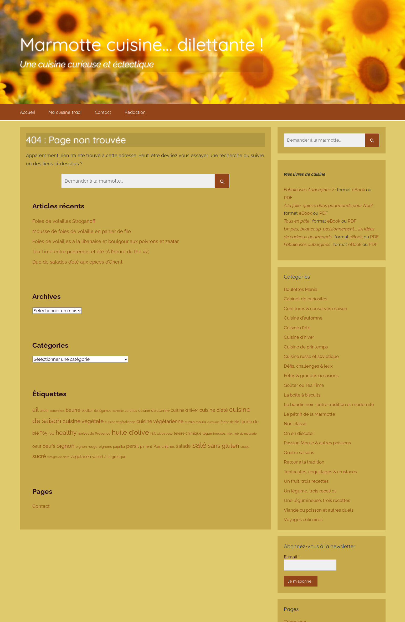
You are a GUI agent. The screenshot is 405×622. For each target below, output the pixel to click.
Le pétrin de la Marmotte (309, 414)
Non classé (295, 423)
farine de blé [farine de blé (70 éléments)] (230, 422)
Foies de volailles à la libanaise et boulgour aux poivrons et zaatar (106, 241)
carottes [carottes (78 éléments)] (131, 411)
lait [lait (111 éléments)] (153, 433)
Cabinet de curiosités (305, 298)
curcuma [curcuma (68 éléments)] (213, 422)
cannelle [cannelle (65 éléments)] (118, 411)
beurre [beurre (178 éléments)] (73, 410)
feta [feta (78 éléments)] (51, 433)
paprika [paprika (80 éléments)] (119, 447)
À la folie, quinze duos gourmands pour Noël (328, 205)
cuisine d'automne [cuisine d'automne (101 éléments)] (154, 410)
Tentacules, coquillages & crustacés (320, 471)
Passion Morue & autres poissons (317, 442)
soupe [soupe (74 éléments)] (244, 447)
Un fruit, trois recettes (306, 481)
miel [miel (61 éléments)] (229, 433)
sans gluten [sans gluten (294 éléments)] (223, 446)
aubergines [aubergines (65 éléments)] (57, 411)
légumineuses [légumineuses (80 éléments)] (214, 433)
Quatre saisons (299, 452)
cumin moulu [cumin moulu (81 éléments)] (195, 422)
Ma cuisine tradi (64, 112)
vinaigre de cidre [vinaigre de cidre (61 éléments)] (58, 457)
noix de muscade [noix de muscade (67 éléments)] (245, 433)
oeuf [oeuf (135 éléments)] (36, 446)
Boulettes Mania (300, 289)
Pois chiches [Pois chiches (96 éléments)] (164, 446)
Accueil (27, 112)
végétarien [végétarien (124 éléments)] (80, 456)
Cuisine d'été (297, 327)
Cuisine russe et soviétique (311, 356)
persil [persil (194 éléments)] (132, 446)
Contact (103, 112)
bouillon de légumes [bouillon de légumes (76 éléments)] (96, 411)
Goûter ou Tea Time (304, 385)
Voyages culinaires (303, 519)
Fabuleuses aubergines (307, 244)
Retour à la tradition (304, 462)
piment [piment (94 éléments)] (146, 446)
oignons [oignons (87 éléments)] (105, 447)
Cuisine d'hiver (299, 337)
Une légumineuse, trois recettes (317, 500)
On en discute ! (299, 433)
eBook (358, 189)
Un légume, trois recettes (310, 491)
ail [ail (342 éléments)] (35, 409)
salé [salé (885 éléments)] (199, 445)
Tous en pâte (296, 221)
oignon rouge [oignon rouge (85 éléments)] (87, 447)
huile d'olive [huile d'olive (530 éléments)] (130, 432)
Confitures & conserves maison (315, 308)
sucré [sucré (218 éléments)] (39, 456)
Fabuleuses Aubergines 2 (309, 189)
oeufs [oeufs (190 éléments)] (49, 446)
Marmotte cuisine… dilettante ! (141, 44)
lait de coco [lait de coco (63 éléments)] (165, 433)
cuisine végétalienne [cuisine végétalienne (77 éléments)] (120, 422)
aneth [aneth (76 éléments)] (44, 411)
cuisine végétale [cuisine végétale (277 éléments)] (83, 421)
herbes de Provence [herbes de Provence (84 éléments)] (94, 433)
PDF (288, 197)
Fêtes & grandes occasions (311, 375)
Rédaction (135, 112)
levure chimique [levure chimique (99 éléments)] (187, 433)
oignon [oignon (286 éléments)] (65, 446)
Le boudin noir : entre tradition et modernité (329, 404)
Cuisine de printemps (306, 346)
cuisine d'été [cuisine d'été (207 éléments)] (213, 410)
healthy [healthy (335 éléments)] (66, 432)
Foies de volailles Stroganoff (64, 221)
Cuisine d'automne (303, 318)
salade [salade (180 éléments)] (183, 446)
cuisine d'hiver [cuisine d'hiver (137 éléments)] (184, 410)
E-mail (292, 556)
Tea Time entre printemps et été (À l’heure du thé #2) (91, 251)
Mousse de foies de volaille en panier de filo (82, 231)
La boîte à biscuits (302, 395)
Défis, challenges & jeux (308, 366)
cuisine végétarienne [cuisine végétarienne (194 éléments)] (159, 421)
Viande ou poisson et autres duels (318, 510)
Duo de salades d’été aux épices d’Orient (78, 262)
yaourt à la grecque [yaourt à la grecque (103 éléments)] (109, 457)
